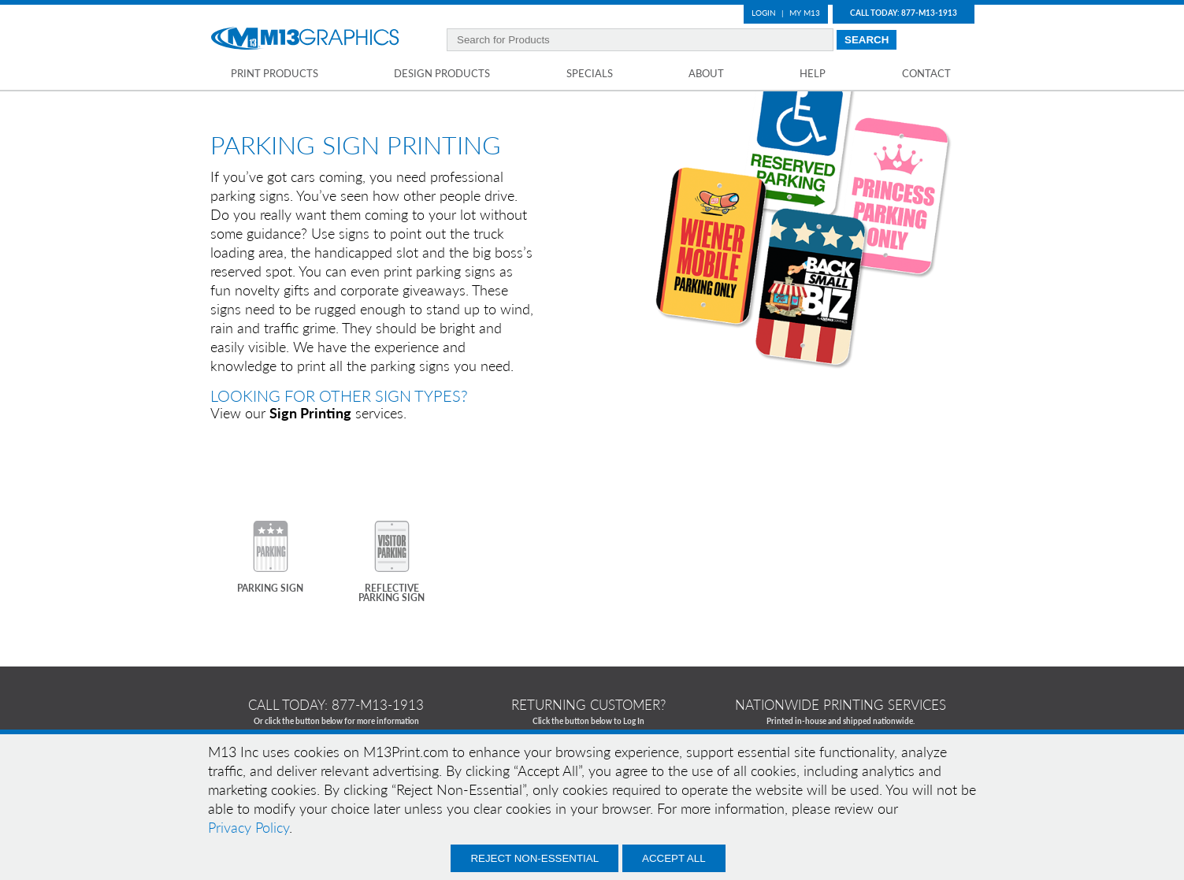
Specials (589, 73)
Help (813, 73)
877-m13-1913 (378, 704)
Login (764, 12)
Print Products (274, 73)
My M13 (804, 12)
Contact (926, 73)
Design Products (442, 73)
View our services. (308, 412)
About (706, 73)
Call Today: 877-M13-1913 (903, 12)
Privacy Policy (248, 827)
